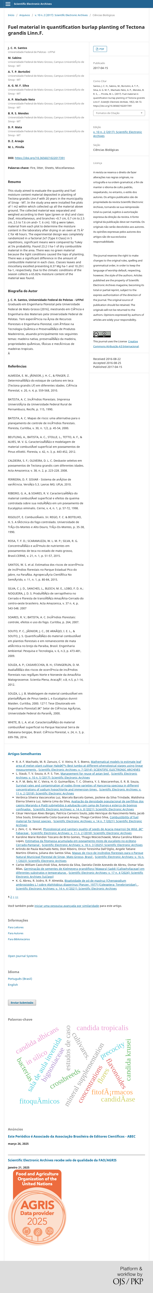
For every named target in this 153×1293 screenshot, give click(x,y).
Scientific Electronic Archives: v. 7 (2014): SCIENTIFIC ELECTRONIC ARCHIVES (89, 769)
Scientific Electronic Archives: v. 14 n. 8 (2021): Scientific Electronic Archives (83, 809)
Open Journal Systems (22, 956)
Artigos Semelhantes (24, 754)
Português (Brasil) (20, 979)
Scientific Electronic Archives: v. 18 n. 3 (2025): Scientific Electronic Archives (92, 845)
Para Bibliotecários (19, 939)
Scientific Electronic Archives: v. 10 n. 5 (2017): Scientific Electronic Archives (76, 775)
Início (11, 15)
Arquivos (24, 15)
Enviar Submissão (22, 1002)
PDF (101, 49)
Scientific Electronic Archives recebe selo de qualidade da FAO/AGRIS (62, 1160)
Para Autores (15, 933)
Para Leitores (16, 927)
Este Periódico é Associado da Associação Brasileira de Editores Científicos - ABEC (71, 1136)
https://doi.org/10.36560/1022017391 (40, 158)
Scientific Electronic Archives (33, 4)
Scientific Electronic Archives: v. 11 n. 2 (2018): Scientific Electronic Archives (81, 833)
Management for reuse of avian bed (85, 773)
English (13, 985)
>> (16, 897)
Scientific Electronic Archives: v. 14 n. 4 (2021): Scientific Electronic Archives (66, 888)
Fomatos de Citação (108, 113)
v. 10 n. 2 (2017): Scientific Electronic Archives (61, 15)
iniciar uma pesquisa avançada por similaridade (66, 906)
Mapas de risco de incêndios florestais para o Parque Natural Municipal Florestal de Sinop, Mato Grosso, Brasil (79, 855)
